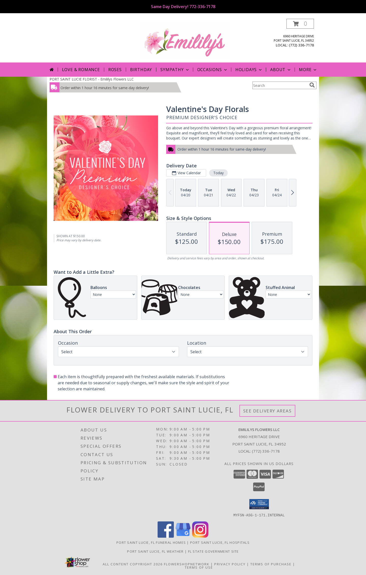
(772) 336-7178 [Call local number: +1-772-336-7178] (301, 45)
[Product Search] (280, 85)
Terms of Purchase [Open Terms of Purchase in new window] (271, 564)
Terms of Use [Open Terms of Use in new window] (199, 567)
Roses (115, 69)
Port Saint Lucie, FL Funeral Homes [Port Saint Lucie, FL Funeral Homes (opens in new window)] (151, 542)
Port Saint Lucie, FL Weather (155, 551)
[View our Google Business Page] (183, 536)
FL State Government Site (213, 551)
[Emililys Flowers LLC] (185, 40)
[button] (300, 24)
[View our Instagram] (200, 536)
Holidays (249, 69)
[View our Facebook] (166, 536)
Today (218, 172)
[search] (312, 85)
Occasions (212, 69)
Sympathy (175, 69)
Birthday (141, 69)
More (308, 69)
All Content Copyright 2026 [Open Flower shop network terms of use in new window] (133, 564)
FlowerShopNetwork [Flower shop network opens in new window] (186, 564)
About (281, 69)
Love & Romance (81, 69)
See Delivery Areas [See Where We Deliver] (267, 411)
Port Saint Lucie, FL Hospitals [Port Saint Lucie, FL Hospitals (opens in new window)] (220, 542)
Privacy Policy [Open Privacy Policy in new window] (230, 564)
